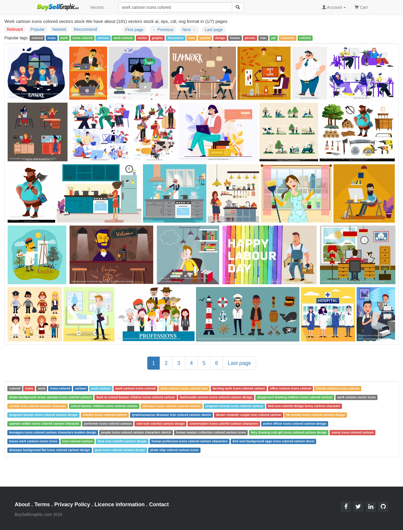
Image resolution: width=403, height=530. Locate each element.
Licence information (120, 504)
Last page (214, 29)
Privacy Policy (72, 504)
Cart (361, 7)
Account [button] (334, 7)
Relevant (15, 29)
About (22, 504)
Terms (42, 504)
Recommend (85, 29)
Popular (38, 29)
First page (134, 29)
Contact (159, 504)
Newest (59, 29)
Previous (162, 29)
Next (189, 29)
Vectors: (97, 7)
